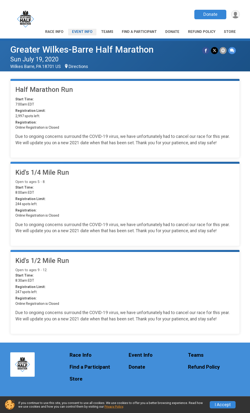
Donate (210, 14)
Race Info (54, 32)
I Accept (223, 404)
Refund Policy (201, 32)
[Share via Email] (223, 50)
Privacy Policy (113, 406)
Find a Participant (139, 32)
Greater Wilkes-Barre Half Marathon (82, 49)
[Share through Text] (232, 50)
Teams (107, 32)
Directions (78, 66)
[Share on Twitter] (214, 50)
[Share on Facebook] (206, 50)
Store (230, 32)
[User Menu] (235, 14)
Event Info (82, 32)
